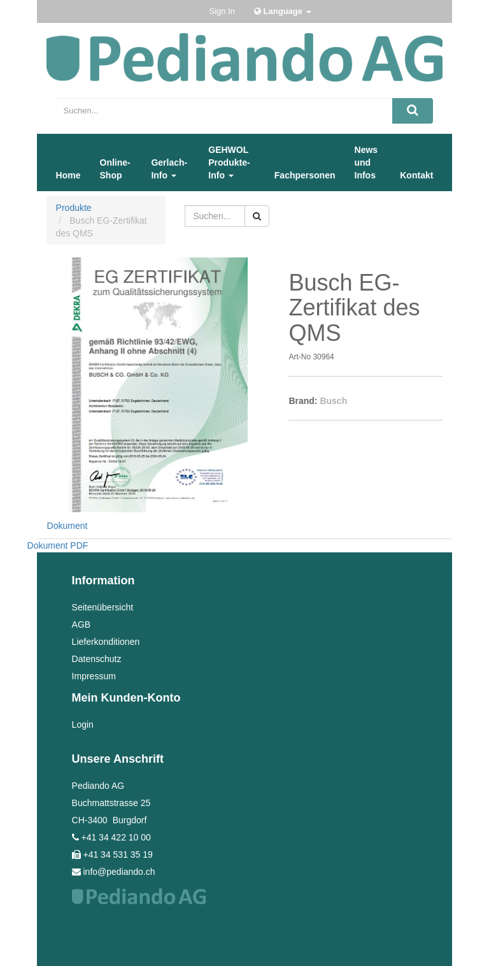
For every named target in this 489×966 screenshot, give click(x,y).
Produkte (74, 208)
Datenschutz (97, 659)
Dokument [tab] (67, 526)
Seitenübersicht (103, 607)
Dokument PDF (58, 545)
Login (83, 724)
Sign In (222, 11)
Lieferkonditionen (106, 642)
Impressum (94, 676)
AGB (81, 624)
